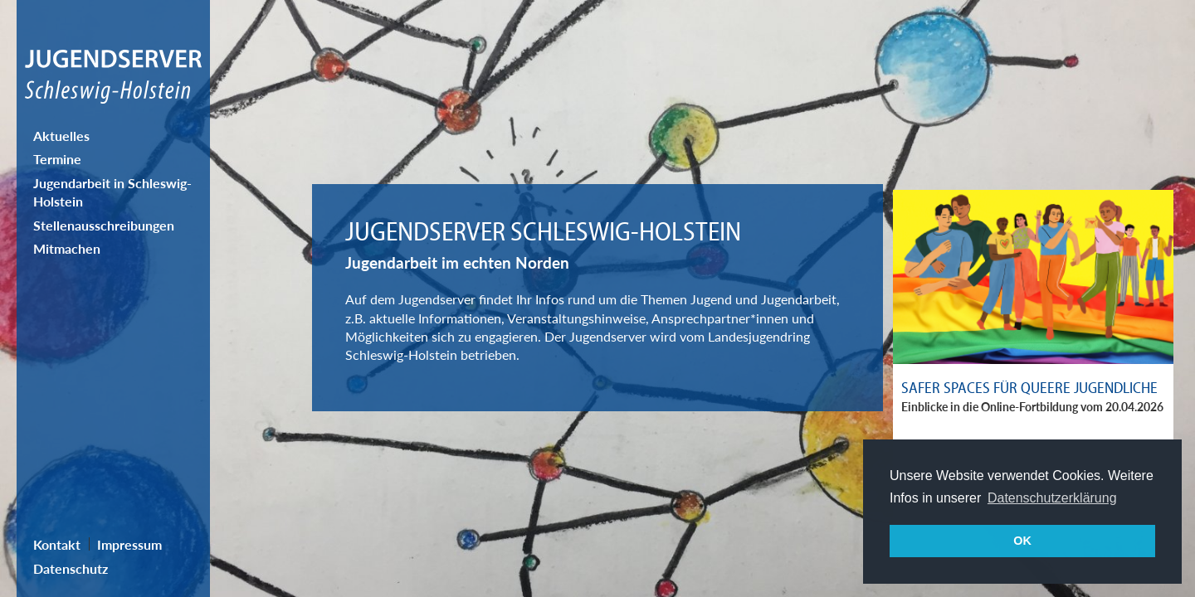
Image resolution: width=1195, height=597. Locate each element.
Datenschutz (70, 568)
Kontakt (56, 544)
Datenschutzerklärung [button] (1052, 498)
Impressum (129, 544)
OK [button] (1022, 540)
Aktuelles (61, 135)
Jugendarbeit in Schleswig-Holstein (112, 192)
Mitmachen (66, 248)
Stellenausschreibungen (103, 225)
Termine (57, 159)
